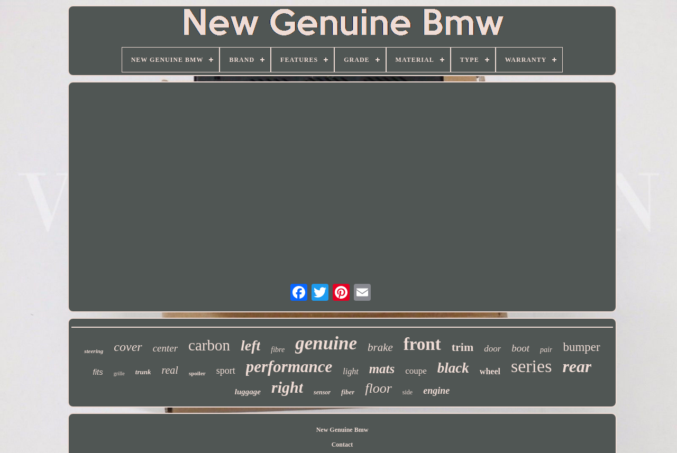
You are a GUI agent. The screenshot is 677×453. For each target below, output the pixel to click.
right (287, 387)
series (531, 366)
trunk (143, 372)
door (492, 349)
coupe (416, 371)
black (453, 368)
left (250, 345)
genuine (326, 343)
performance (289, 366)
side (407, 392)
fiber (347, 392)
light (350, 371)
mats (382, 369)
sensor (322, 392)
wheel (490, 371)
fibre (278, 350)
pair (546, 350)
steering (93, 351)
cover (128, 347)
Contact (342, 444)
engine (436, 390)
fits (98, 371)
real (169, 370)
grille (119, 373)
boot (520, 348)
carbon (209, 345)
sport (225, 370)
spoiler (197, 373)
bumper (581, 347)
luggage (248, 391)
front (422, 344)
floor (378, 388)
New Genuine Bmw (342, 429)
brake (380, 347)
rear (576, 366)
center (165, 348)
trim (463, 347)
